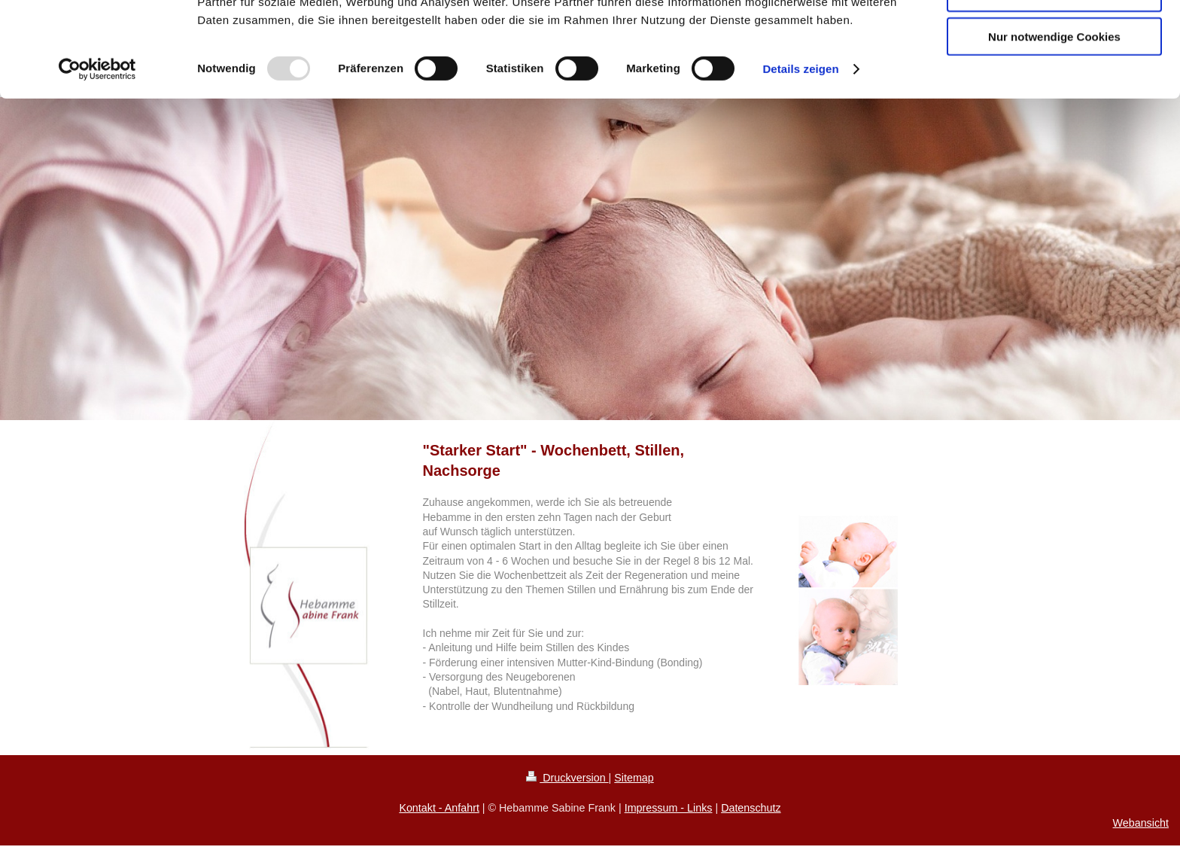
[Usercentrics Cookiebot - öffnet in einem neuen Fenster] (97, 158)
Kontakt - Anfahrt (439, 808)
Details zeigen (800, 157)
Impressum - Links (669, 808)
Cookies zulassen (1054, 37)
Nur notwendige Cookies (1054, 125)
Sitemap (633, 778)
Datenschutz (750, 808)
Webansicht (1141, 823)
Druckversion (567, 778)
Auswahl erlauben (1054, 81)
